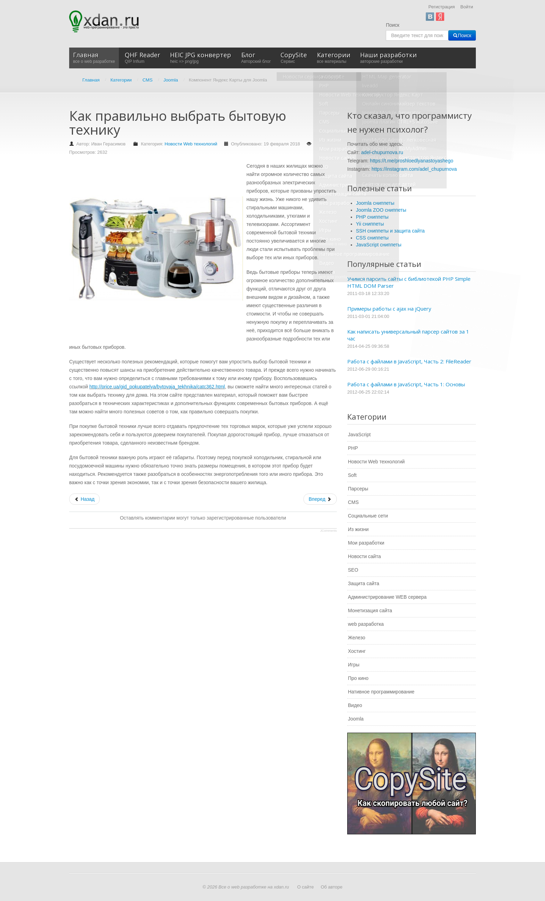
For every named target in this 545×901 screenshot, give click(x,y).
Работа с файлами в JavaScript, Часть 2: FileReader (409, 361)
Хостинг (357, 651)
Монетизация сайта (370, 610)
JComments (328, 530)
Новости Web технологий (190, 143)
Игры (353, 664)
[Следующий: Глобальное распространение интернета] (320, 499)
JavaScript (359, 434)
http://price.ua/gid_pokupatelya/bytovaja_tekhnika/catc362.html (157, 386)
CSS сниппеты (372, 238)
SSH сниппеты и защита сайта (390, 231)
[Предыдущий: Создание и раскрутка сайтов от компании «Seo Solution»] (84, 499)
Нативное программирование (381, 691)
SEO (353, 570)
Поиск (392, 25)
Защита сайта (363, 583)
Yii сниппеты (370, 224)
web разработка (366, 624)
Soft (352, 475)
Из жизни (358, 529)
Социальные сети (368, 516)
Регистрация (442, 6)
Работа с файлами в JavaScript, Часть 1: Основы (406, 384)
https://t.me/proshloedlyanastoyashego (411, 160)
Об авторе (332, 887)
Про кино (358, 678)
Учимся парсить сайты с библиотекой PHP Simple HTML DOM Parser (409, 282)
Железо (356, 637)
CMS (353, 502)
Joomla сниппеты (375, 203)
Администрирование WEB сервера (387, 597)
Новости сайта (364, 556)
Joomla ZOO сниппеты (381, 210)
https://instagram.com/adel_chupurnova (414, 169)
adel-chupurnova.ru (382, 152)
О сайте (305, 887)
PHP (353, 448)
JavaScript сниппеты (378, 244)
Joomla (356, 719)
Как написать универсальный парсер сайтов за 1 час (408, 335)
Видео (355, 705)
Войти (467, 6)
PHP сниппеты (372, 217)
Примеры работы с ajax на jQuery (389, 308)
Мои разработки (366, 543)
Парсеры (358, 488)
